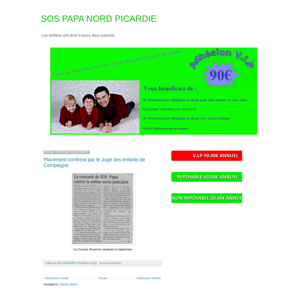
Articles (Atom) (68, 284)
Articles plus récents (56, 278)
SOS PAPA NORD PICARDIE (99, 18)
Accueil (102, 278)
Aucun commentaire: (111, 263)
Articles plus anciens (149, 278)
